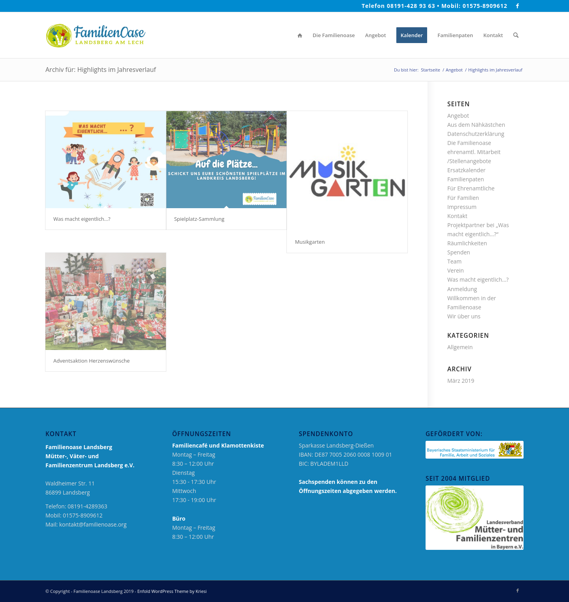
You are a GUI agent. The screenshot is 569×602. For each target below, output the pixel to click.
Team (454, 261)
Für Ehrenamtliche (471, 188)
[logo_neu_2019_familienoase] (95, 35)
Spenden (458, 252)
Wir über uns (463, 316)
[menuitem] (299, 35)
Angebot (458, 115)
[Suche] (516, 35)
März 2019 (460, 380)
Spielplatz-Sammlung (199, 218)
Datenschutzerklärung (475, 133)
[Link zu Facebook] (518, 6)
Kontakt (457, 216)
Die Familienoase (469, 143)
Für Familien (463, 197)
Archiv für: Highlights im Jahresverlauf (100, 69)
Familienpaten (465, 179)
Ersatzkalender (466, 170)
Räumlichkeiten (467, 243)
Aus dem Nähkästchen (476, 124)
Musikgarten (309, 241)
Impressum (462, 207)
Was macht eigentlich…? (81, 218)
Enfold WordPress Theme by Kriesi (172, 591)
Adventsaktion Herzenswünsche (91, 360)
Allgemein (460, 347)
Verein (455, 270)
